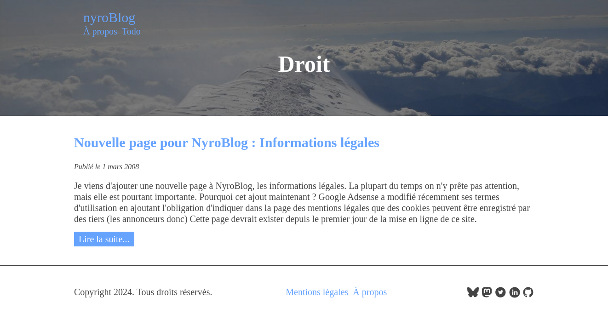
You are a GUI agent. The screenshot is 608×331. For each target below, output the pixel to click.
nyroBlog (109, 17)
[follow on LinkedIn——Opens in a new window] (514, 295)
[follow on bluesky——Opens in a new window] (473, 295)
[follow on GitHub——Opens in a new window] (528, 295)
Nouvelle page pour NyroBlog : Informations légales (226, 142)
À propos (100, 31)
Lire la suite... (104, 239)
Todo (131, 31)
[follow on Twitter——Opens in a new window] (500, 295)
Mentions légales (317, 292)
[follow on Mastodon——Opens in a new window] (487, 295)
